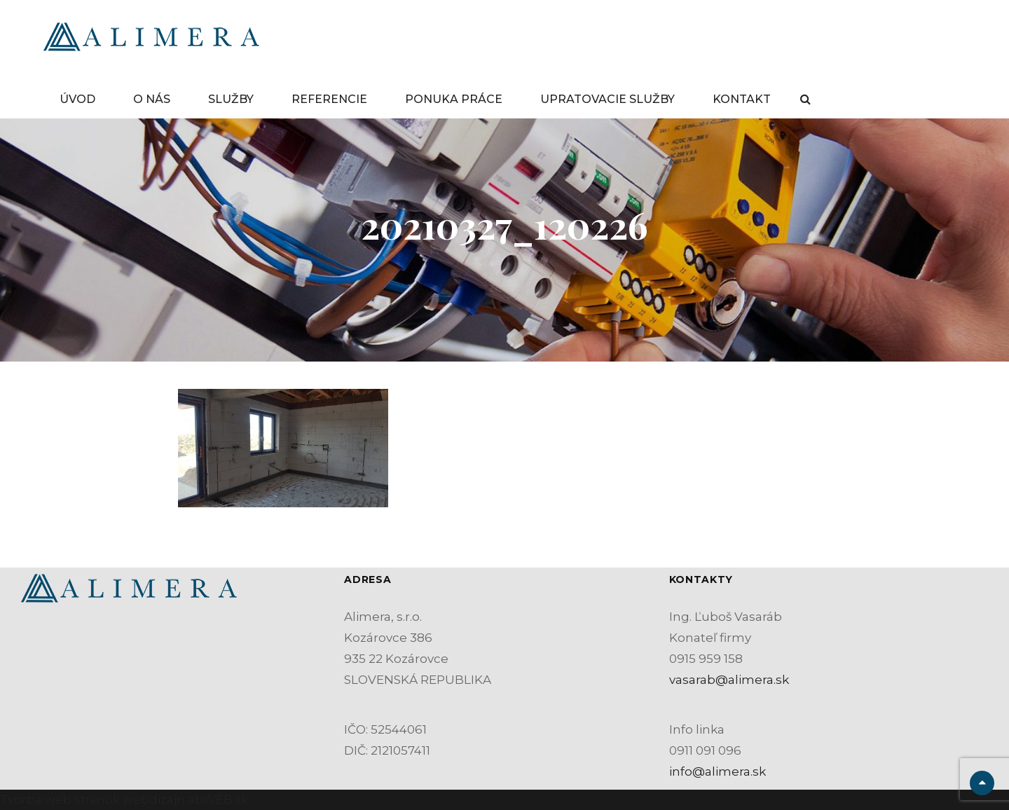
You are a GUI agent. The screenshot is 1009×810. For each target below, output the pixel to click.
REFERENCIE (329, 99)
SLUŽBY (231, 99)
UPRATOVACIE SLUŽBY (607, 99)
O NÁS (151, 99)
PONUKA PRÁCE (453, 99)
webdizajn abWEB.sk (184, 799)
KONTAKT (742, 99)
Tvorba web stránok (60, 799)
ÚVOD (77, 99)
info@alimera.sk (717, 771)
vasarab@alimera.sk (729, 680)
